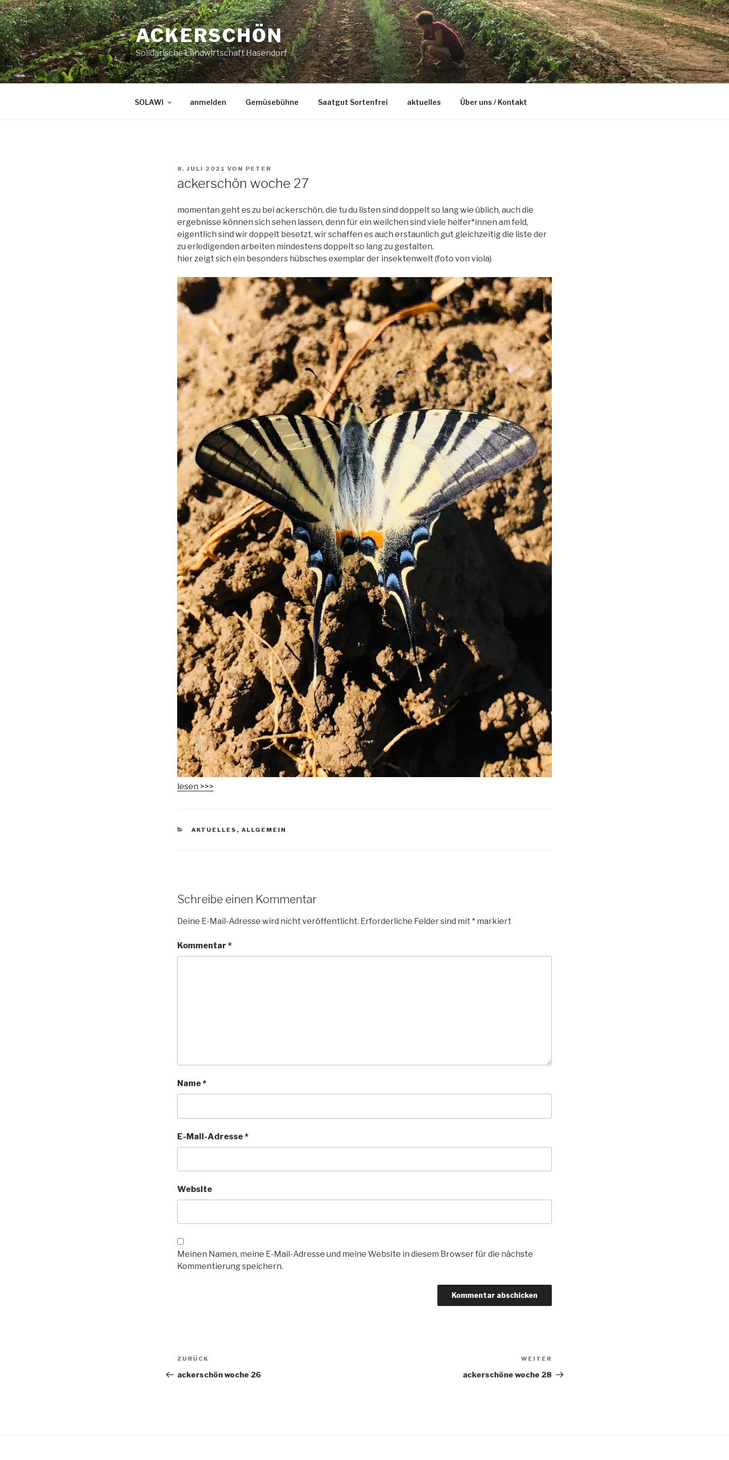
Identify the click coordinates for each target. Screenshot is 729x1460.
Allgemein (264, 829)
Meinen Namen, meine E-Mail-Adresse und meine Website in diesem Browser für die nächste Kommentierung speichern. (355, 1260)
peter (258, 168)
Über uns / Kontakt (493, 102)
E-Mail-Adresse (213, 1136)
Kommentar (204, 945)
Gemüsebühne (272, 102)
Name (192, 1083)
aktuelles (424, 102)
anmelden (208, 102)
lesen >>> (195, 786)
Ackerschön (209, 35)
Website (194, 1189)
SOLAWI (154, 102)
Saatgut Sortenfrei (353, 102)
